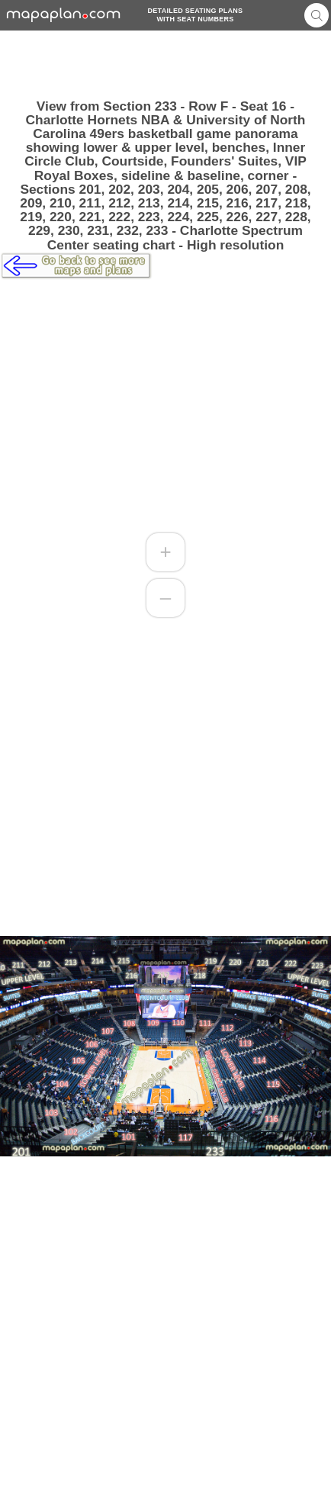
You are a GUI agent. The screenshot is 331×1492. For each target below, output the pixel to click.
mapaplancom (63, 15)
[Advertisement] (165, 65)
